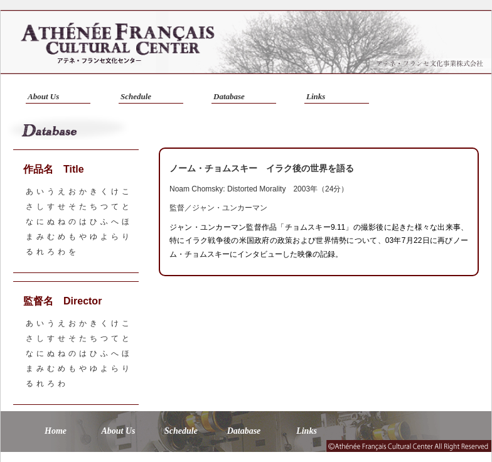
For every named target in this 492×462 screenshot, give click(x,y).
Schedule (135, 96)
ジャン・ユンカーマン (229, 207)
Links (315, 96)
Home (56, 431)
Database (229, 96)
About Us (43, 96)
